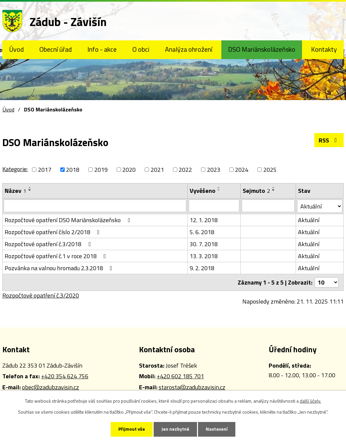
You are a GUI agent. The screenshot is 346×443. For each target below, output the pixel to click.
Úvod (16, 49)
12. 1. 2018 (204, 220)
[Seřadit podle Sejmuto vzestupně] (273, 187)
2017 (44, 169)
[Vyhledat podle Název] (95, 205)
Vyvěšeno (202, 190)
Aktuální (308, 220)
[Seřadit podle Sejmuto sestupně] (273, 190)
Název (15, 190)
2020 (129, 169)
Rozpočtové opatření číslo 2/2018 (53, 232)
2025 (270, 169)
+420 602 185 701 (180, 376)
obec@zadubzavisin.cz (50, 387)
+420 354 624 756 (64, 376)
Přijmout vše (131, 429)
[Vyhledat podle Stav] (319, 206)
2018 (72, 169)
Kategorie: (15, 168)
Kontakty (324, 49)
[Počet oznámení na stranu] (327, 282)
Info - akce (102, 49)
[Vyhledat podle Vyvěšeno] (214, 205)
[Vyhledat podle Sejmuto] (268, 205)
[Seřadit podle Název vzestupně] (30, 187)
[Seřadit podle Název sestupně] (30, 190)
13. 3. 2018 (204, 256)
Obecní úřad (55, 49)
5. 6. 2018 (202, 232)
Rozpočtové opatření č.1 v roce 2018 (57, 256)
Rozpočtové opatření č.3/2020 (40, 295)
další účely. (310, 400)
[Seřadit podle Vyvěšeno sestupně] (219, 190)
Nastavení (217, 429)
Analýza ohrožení (188, 49)
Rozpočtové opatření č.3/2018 (49, 244)
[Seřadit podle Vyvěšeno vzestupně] (219, 187)
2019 (101, 169)
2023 (213, 169)
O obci (140, 49)
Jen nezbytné (175, 429)
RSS (329, 140)
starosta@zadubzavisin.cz (192, 387)
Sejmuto (256, 190)
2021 (157, 169)
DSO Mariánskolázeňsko (261, 49)
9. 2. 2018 (202, 268)
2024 (241, 169)
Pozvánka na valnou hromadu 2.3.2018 (60, 268)
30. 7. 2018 (204, 244)
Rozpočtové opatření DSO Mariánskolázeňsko (69, 220)
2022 (185, 169)
